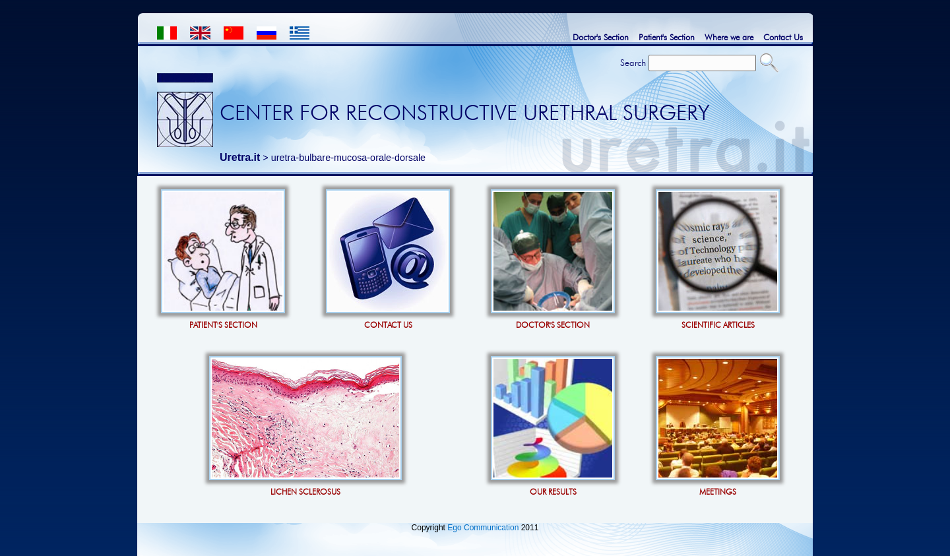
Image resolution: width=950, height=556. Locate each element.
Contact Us (783, 37)
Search (633, 62)
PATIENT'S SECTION (223, 325)
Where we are (729, 37)
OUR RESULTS (553, 492)
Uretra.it (240, 157)
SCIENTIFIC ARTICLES (718, 325)
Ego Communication (483, 527)
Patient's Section (667, 37)
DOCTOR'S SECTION (553, 325)
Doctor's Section (601, 37)
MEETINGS (717, 492)
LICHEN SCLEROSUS (305, 492)
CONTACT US (388, 325)
